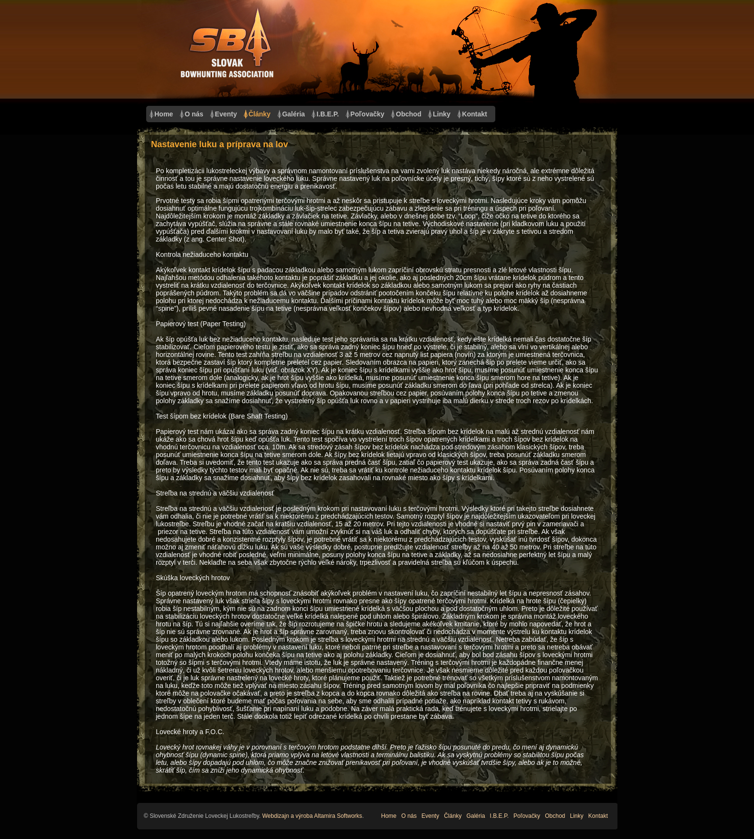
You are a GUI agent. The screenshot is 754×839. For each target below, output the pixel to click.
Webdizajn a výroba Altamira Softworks (312, 816)
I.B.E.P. (327, 114)
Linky (442, 114)
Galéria (293, 114)
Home (163, 114)
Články (260, 114)
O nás (194, 114)
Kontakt (474, 114)
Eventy (226, 114)
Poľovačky (368, 114)
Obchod (408, 114)
